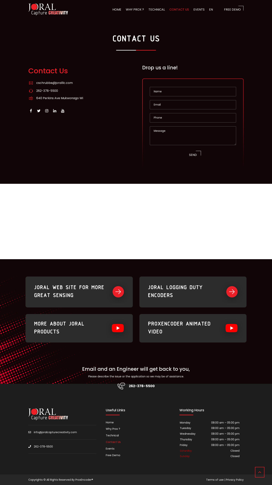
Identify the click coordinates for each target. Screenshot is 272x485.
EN (211, 9)
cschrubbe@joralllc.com (54, 83)
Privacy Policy (235, 480)
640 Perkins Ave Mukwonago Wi (59, 98)
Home (116, 9)
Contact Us (179, 9)
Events (199, 9)
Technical (156, 9)
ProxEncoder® (84, 480)
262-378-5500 (47, 91)
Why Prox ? (135, 9)
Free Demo (232, 9)
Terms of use (215, 480)
